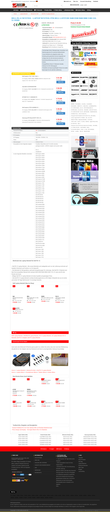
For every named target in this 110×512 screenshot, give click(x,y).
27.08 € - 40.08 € (27, 495)
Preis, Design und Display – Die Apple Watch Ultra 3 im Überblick (29, 429)
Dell (14, 296)
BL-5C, (81, 107)
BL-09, (81, 111)
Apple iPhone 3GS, (94, 121)
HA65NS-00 (58, 37)
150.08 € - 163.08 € (14, 497)
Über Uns (75, 1)
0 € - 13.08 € (13, 495)
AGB (36, 467)
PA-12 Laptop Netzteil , (45, 335)
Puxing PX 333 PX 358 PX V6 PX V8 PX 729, (80, 115)
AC (65, 37)
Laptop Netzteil (24, 14)
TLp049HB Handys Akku (45, 440)
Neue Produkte (82, 459)
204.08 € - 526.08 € (49, 497)
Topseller (81, 457)
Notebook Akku (69, 10)
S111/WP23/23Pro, (75, 107)
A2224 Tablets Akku (23, 436)
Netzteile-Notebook (26, 10)
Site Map (81, 461)
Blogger (80, 469)
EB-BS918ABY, (87, 131)
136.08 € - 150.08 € (91, 495)
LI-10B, (85, 129)
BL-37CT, (90, 117)
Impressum (37, 470)
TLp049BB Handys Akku (45, 436)
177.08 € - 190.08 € (31, 497)
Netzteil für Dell (34, 14)
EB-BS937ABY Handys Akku (90, 440)
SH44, (82, 129)
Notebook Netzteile (83, 465)
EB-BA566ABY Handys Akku (90, 436)
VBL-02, (81, 131)
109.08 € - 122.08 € (74, 495)
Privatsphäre (38, 457)
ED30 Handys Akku (67, 436)
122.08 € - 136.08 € (83, 495)
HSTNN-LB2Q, (74, 109)
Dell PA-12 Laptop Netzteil (48, 14)
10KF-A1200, (74, 121)
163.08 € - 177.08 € (23, 497)
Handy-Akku (48, 10)
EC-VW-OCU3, (74, 123)
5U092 (42, 296)
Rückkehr (95, 1)
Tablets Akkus (42, 372)
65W (54, 37)
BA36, (88, 127)
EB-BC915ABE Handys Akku (90, 438)
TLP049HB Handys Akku (45, 438)
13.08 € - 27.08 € (20, 495)
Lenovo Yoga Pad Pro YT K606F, (78, 117)
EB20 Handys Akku (67, 438)
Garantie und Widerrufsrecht (42, 465)
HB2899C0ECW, (93, 111)
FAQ (96, 510)
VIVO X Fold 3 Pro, (82, 113)
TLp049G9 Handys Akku (45, 442)
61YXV (14, 389)
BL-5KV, (83, 121)
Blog (89, 10)
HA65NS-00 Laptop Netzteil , (31, 335)
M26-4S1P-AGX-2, (93, 109)
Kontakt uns (67, 1)
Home (16, 10)
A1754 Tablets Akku (23, 440)
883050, (73, 104)
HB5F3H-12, (79, 106)
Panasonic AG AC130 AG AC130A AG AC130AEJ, (81, 125)
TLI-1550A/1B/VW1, (75, 127)
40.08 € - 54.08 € (35, 495)
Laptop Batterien (82, 463)
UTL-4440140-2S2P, (75, 111)
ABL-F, (79, 123)
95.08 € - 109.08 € (65, 495)
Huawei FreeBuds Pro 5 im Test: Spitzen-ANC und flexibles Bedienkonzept (32, 427)
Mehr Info (60, 82)
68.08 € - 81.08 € (50, 495)
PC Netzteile (38, 10)
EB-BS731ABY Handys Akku (90, 444)
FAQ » (57, 486)
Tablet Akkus (58, 10)
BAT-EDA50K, (86, 111)
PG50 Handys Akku (67, 440)
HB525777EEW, (74, 119)
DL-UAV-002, (80, 109)
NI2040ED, (86, 109)
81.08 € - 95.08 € (58, 495)
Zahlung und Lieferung (41, 462)
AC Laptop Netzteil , (57, 335)
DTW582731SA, (74, 113)
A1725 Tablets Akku (23, 442)
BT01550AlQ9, (91, 129)
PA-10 (57, 296)
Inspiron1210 (16, 308)
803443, (87, 121)
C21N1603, (89, 119)
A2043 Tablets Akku (23, 438)
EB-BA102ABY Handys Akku (90, 442)
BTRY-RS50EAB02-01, (88, 107)
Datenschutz (38, 472)
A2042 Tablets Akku (23, 444)
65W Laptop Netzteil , (17, 335)
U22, (87, 117)
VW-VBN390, (78, 104)
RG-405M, (95, 125)
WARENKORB (75, 5)
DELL (28, 296)
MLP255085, (83, 127)
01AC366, (84, 104)
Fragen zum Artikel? (77, 40)
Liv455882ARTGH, (93, 106)
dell (53, 27)
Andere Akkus (80, 10)
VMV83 (28, 389)
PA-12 (62, 37)
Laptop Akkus (20, 372)
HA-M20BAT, (89, 104)
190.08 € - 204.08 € (40, 497)
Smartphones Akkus (31, 372)
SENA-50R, (85, 106)
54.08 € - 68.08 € (42, 495)
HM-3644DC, (74, 106)
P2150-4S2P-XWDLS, (75, 129)
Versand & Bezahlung (85, 1)
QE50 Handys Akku (67, 442)
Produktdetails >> (93, 67)
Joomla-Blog (82, 471)
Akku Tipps (81, 467)
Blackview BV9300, (83, 119)
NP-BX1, (73, 131)
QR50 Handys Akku (67, 444)
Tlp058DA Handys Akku (45, 444)
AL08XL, (77, 131)
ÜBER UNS (37, 460)
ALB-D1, (79, 121)
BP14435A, (93, 115)
